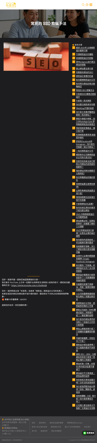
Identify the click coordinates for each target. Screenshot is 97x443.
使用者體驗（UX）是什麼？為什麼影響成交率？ (86, 399)
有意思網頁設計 (17, 440)
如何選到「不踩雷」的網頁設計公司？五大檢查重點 (85, 268)
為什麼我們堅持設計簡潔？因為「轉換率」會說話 (85, 389)
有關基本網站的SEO (84, 72)
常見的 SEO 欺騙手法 (85, 90)
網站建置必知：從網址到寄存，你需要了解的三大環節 (85, 224)
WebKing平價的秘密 (85, 108)
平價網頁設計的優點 (84, 54)
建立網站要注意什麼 (84, 68)
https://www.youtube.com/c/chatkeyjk (29, 285)
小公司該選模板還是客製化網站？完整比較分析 (85, 297)
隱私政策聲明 (56, 431)
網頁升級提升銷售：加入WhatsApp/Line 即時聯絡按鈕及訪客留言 (85, 122)
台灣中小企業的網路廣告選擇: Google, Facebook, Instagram (85, 259)
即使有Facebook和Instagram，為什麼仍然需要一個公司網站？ (85, 144)
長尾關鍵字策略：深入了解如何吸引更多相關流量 (85, 249)
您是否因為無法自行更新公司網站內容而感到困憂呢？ (85, 164)
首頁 (33, 423)
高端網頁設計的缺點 (84, 58)
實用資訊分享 (56, 427)
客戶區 (34, 431)
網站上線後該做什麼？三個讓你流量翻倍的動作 (85, 332)
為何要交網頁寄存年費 (85, 104)
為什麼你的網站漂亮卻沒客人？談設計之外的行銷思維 (85, 322)
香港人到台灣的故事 (39, 427)
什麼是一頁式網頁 (83, 101)
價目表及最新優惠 (56, 423)
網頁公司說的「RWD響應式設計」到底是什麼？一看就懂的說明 (86, 313)
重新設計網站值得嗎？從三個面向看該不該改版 (85, 348)
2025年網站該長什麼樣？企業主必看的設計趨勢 (85, 233)
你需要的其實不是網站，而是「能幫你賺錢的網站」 (85, 287)
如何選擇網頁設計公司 (85, 80)
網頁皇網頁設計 (6, 440)
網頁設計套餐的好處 (84, 76)
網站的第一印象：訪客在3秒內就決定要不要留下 (85, 367)
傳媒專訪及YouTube (74, 423)
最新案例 (42, 423)
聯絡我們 (44, 431)
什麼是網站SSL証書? (84, 204)
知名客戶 (87, 427)
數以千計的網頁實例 (72, 427)
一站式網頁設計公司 (84, 151)
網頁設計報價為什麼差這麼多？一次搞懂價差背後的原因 (85, 278)
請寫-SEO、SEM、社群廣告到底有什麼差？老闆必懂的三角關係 (86, 357)
